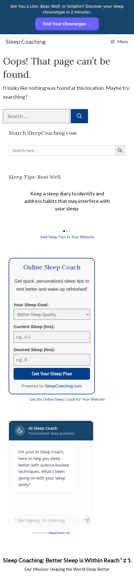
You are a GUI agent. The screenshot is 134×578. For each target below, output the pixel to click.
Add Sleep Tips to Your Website (67, 237)
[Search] (79, 116)
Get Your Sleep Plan (52, 373)
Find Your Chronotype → (67, 23)
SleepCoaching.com (63, 386)
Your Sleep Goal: (31, 304)
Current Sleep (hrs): (34, 326)
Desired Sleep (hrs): (34, 349)
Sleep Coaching (26, 41)
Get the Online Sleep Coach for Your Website (67, 399)
